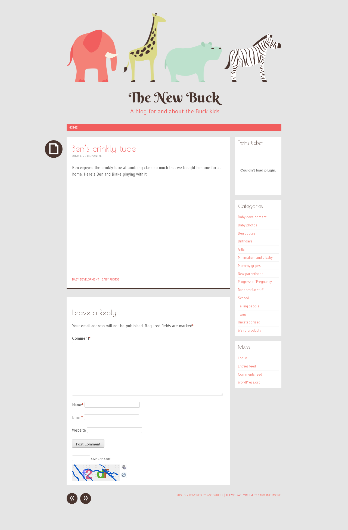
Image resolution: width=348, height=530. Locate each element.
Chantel (95, 156)
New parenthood (250, 274)
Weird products (249, 330)
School (243, 298)
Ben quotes (246, 233)
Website (79, 430)
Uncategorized (249, 322)
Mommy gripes (249, 265)
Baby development (85, 279)
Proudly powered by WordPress (199, 495)
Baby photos (111, 279)
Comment (81, 338)
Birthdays (245, 241)
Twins (242, 314)
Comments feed (250, 374)
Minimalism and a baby (255, 257)
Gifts (241, 249)
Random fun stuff (250, 290)
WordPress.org (249, 382)
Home (73, 127)
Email (77, 417)
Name (77, 404)
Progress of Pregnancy (255, 281)
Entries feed (247, 366)
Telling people (248, 306)
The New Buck (174, 97)
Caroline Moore (269, 495)
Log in (242, 358)
